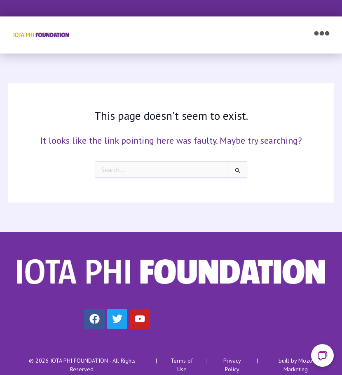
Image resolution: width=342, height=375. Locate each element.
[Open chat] (322, 355)
